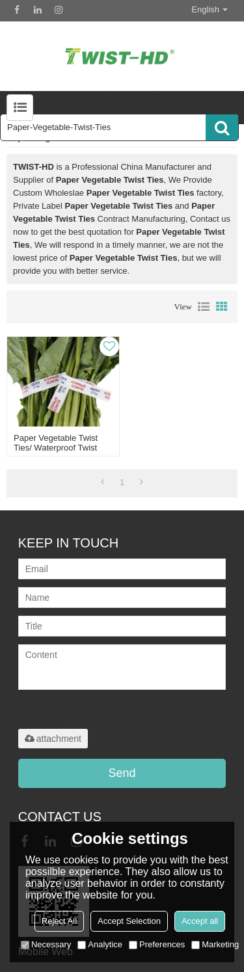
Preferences (157, 944)
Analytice (99, 944)
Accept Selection (129, 921)
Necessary (46, 944)
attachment (53, 738)
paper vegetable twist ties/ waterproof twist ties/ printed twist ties (57, 447)
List (204, 307)
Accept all (200, 921)
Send (121, 773)
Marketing (215, 944)
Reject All (59, 921)
